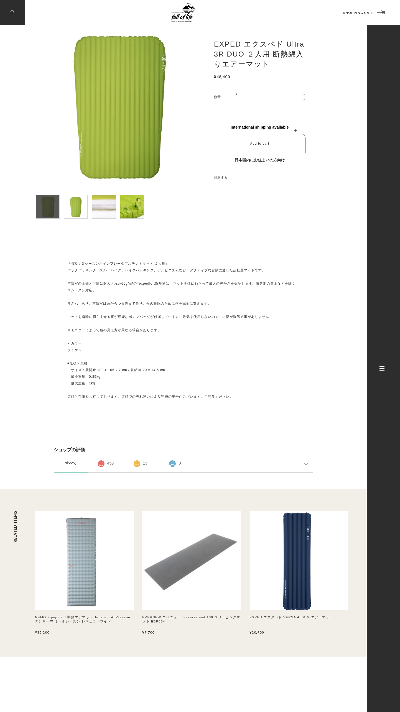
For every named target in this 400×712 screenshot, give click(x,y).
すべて (71, 463)
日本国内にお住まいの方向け (260, 160)
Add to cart (259, 144)
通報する (220, 178)
